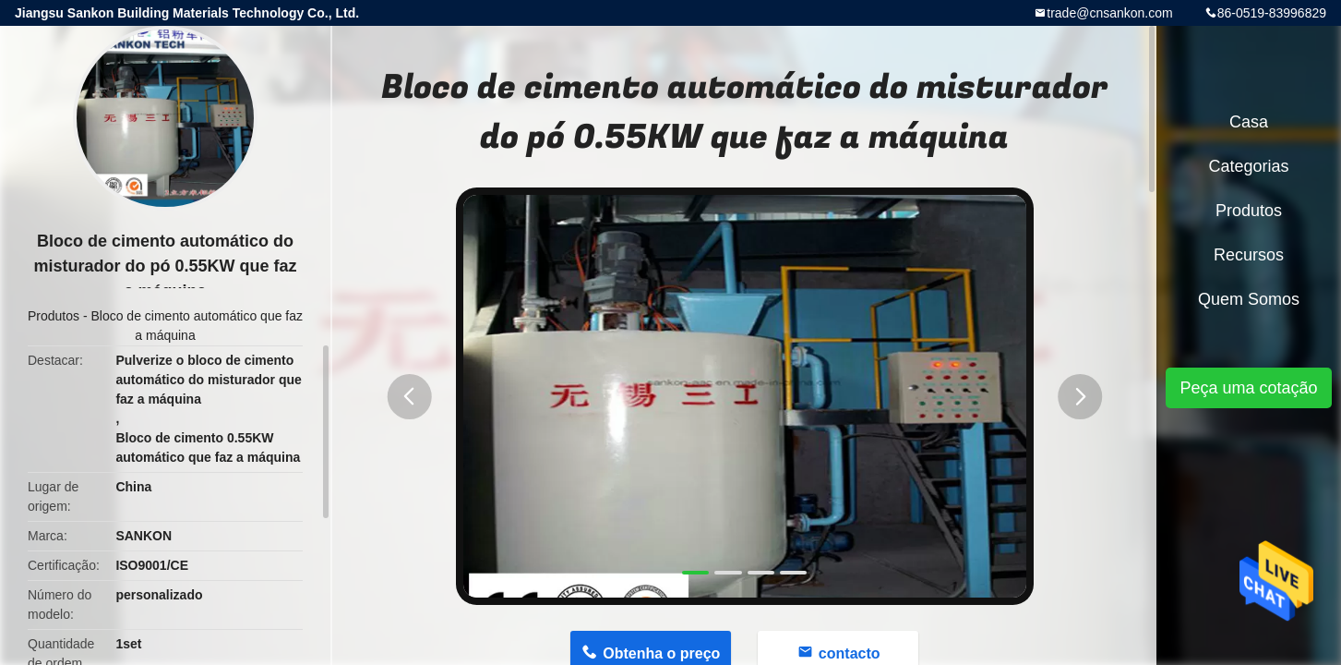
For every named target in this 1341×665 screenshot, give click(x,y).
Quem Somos (1248, 299)
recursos (1249, 255)
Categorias (1248, 166)
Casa (1248, 122)
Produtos (53, 315)
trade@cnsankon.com (1109, 13)
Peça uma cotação (1248, 388)
